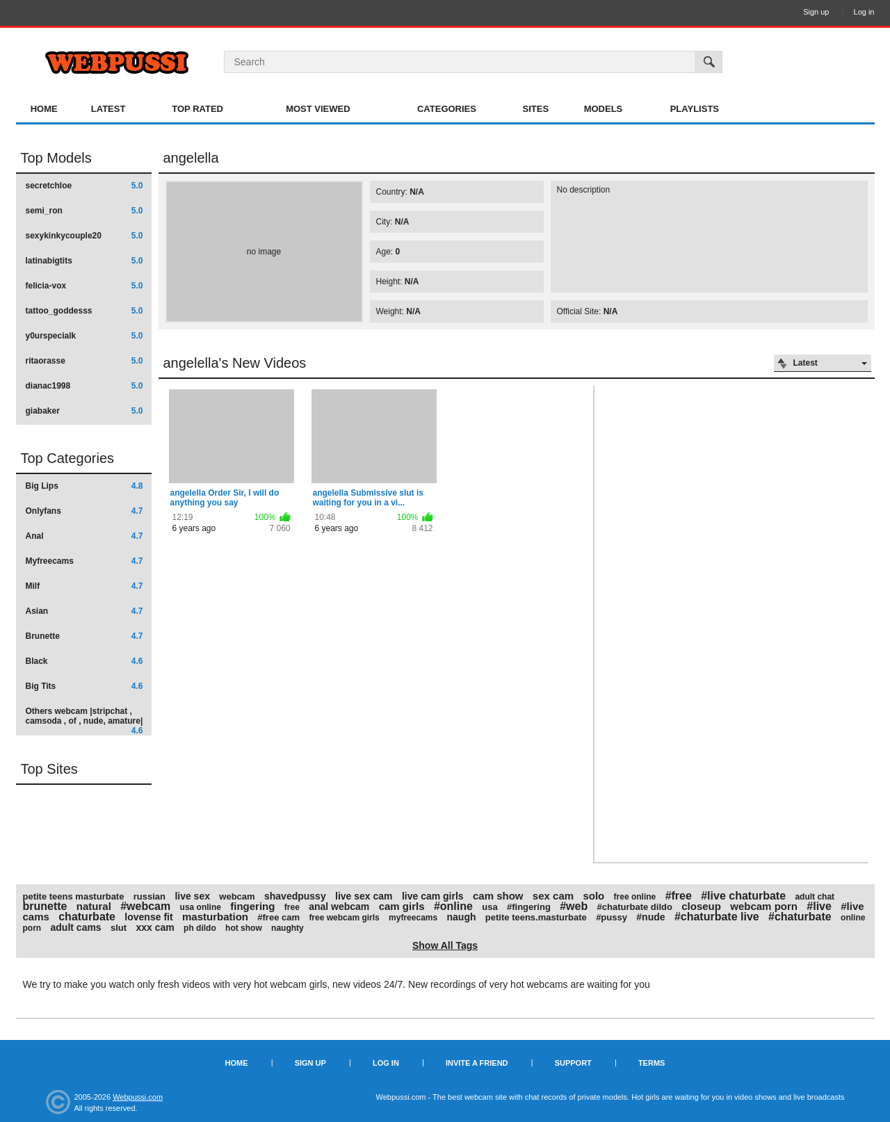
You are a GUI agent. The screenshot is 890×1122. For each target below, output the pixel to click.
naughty (287, 928)
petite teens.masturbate (536, 917)
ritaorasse (84, 361)
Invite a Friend (477, 1063)
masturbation (215, 916)
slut (119, 927)
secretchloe (84, 185)
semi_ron (84, 211)
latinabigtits (84, 261)
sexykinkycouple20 (84, 236)
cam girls (402, 906)
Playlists (694, 109)
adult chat (814, 897)
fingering (252, 906)
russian (149, 896)
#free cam (278, 917)
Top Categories (68, 458)
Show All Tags (445, 945)
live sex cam (364, 896)
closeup (701, 906)
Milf (84, 586)
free (292, 907)
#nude (650, 916)
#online (453, 906)
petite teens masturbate (73, 896)
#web (574, 906)
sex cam (553, 896)
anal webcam (339, 906)
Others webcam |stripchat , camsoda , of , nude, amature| (84, 720)
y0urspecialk (84, 336)
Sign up (816, 12)
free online (635, 897)
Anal (84, 536)
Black (84, 661)
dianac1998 (84, 386)
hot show (243, 928)
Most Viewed (318, 109)
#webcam (145, 906)
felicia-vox (84, 286)
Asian (84, 611)
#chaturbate (800, 916)
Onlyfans (84, 511)
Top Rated (197, 109)
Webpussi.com (138, 1097)
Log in (864, 12)
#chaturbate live (716, 916)
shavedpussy (295, 896)
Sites (536, 109)
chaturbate (86, 916)
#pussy (611, 917)
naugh (461, 916)
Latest (108, 109)
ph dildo (200, 928)
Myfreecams (84, 561)
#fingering (529, 907)
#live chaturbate (743, 896)
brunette (45, 906)
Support (573, 1063)
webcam (236, 896)
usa (489, 907)
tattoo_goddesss (84, 311)
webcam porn (764, 906)
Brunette (84, 636)
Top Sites (49, 769)
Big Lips (84, 486)
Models (603, 109)
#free (678, 896)
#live (819, 906)
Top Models (56, 157)
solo (593, 896)
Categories (446, 109)
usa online (200, 907)
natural (93, 906)
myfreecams (413, 917)
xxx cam (155, 927)
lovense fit (148, 916)
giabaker (84, 411)
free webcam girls (344, 917)
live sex (192, 896)
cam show (498, 896)
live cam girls (433, 896)
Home (44, 109)
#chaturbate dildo (634, 907)
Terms (651, 1063)
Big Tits (84, 686)
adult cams (76, 927)
